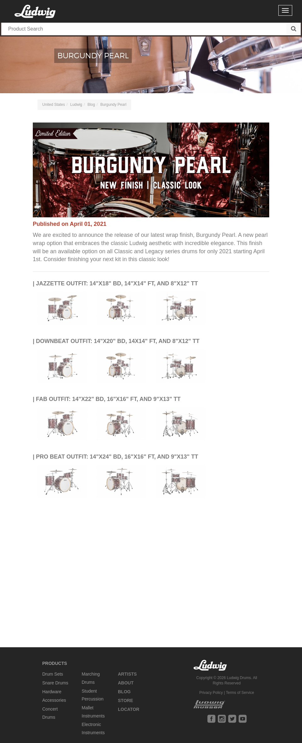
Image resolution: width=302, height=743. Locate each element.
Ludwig (76, 104)
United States (53, 104)
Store (125, 700)
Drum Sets (52, 674)
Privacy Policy (211, 692)
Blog (91, 104)
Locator (128, 709)
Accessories (54, 700)
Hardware (51, 691)
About (126, 682)
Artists (127, 674)
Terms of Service (240, 692)
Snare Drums (55, 682)
